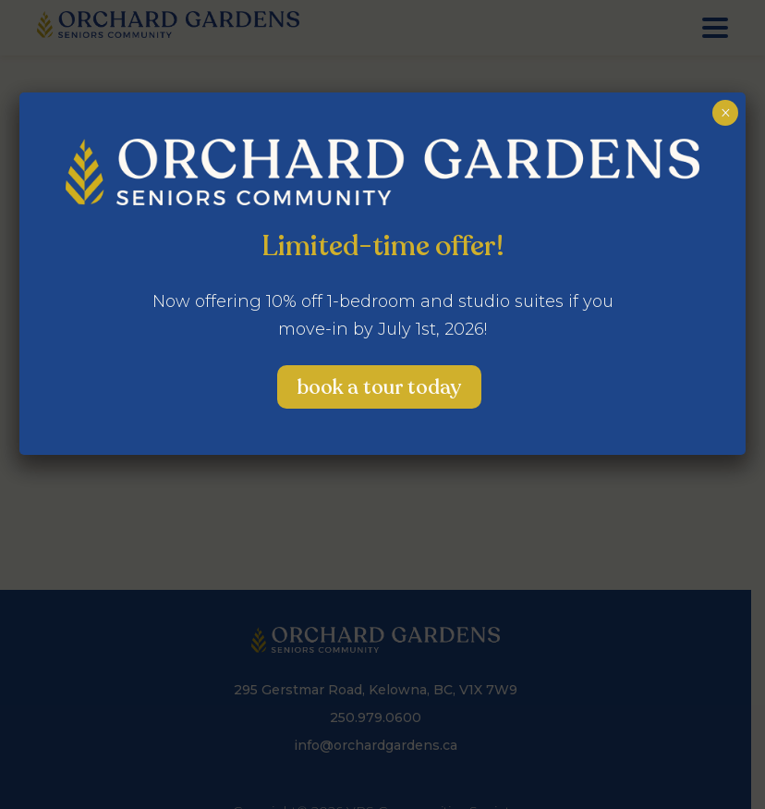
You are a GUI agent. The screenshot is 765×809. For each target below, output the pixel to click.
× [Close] (726, 113)
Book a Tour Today (379, 387)
